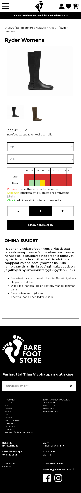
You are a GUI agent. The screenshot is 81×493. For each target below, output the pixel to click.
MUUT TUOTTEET (13, 420)
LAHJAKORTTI (11, 423)
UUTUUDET (10, 403)
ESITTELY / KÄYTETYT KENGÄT (19, 432)
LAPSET (8, 414)
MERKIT (8, 417)
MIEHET (8, 408)
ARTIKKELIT (10, 426)
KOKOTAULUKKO (51, 411)
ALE (6, 406)
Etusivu (9, 27)
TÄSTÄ (70, 470)
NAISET (8, 411)
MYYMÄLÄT (10, 400)
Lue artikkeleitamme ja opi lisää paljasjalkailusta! (40, 15)
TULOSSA (9, 429)
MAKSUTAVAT (50, 406)
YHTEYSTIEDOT (50, 408)
